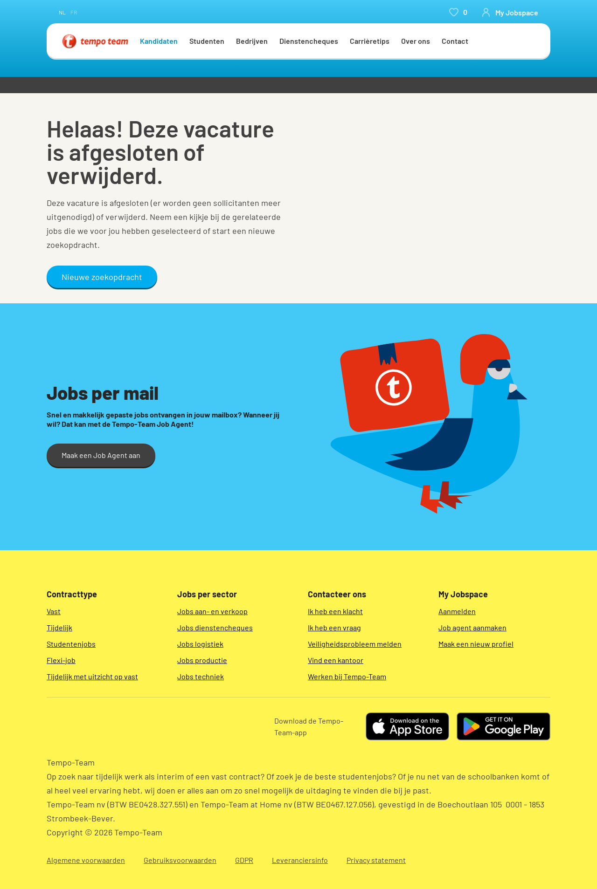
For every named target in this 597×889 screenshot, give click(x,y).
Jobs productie (202, 660)
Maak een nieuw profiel (476, 643)
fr (73, 12)
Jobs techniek (200, 676)
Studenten (206, 40)
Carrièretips (369, 40)
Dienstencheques (308, 40)
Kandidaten (159, 40)
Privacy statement (376, 859)
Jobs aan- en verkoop (212, 611)
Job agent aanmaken (472, 627)
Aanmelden (457, 611)
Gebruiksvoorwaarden (180, 859)
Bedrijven (252, 40)
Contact (455, 40)
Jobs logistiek (200, 643)
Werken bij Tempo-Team (347, 676)
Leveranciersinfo (300, 859)
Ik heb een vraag (334, 627)
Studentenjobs (71, 643)
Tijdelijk (59, 627)
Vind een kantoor (335, 660)
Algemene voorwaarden (86, 859)
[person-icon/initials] (509, 12)
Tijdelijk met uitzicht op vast (92, 676)
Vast (54, 611)
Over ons (415, 40)
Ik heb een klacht (335, 611)
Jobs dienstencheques (215, 627)
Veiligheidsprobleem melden (355, 643)
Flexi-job (61, 660)
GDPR (244, 859)
